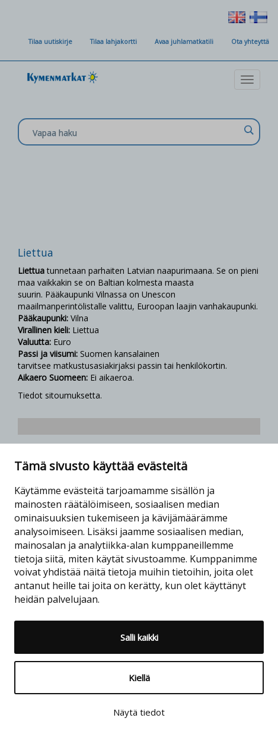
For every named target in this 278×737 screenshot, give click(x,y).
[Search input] (136, 132)
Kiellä (139, 678)
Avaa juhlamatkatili (184, 41)
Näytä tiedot (139, 712)
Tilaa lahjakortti (113, 41)
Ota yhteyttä (250, 41)
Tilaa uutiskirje (50, 41)
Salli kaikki (139, 637)
